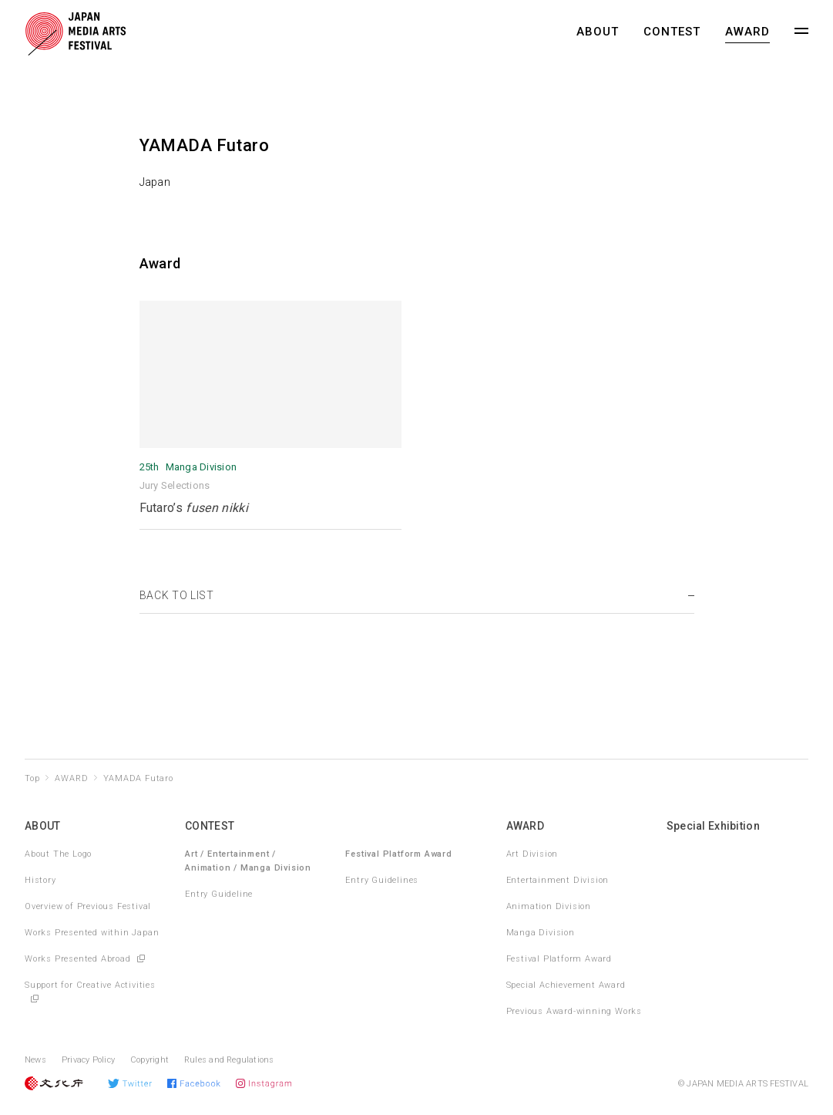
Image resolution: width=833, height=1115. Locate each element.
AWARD (747, 32)
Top (32, 778)
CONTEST (671, 32)
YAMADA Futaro (138, 778)
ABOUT (597, 32)
